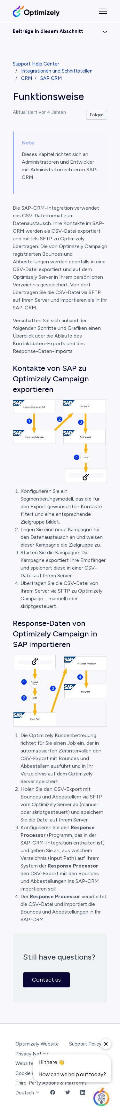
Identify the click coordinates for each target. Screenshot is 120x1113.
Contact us (46, 979)
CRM (26, 78)
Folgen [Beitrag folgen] (97, 115)
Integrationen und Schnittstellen (56, 71)
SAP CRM (51, 78)
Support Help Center (36, 64)
